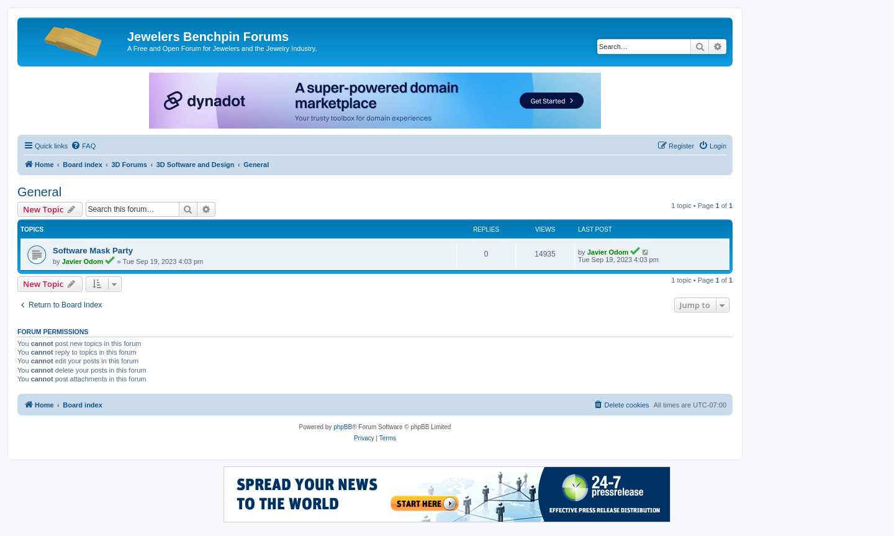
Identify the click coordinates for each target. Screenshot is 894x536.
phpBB (342, 427)
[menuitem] (83, 146)
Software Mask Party (93, 250)
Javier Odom (83, 261)
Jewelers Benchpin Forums (208, 36)
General (39, 192)
